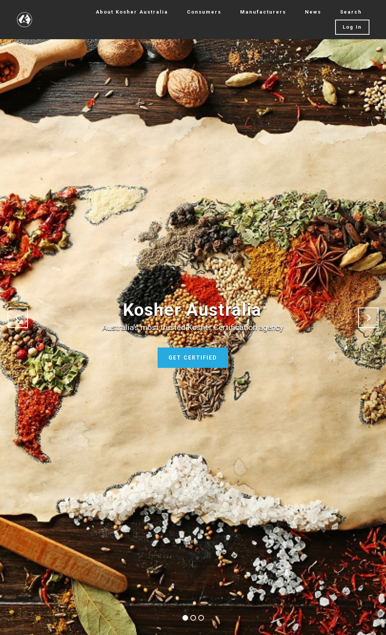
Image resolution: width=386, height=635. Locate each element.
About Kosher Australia (132, 12)
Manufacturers (263, 12)
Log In (352, 27)
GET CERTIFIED (192, 358)
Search (351, 12)
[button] (18, 318)
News (313, 12)
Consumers (204, 12)
